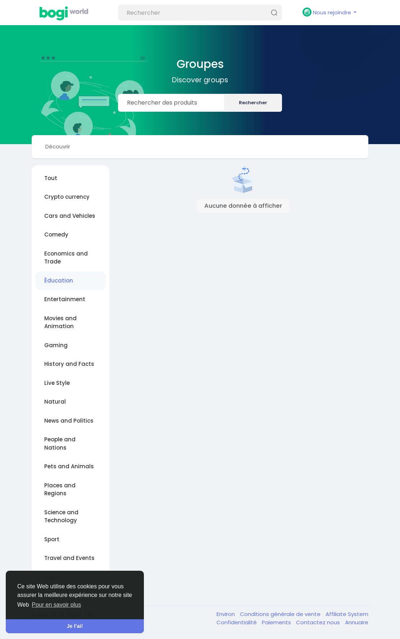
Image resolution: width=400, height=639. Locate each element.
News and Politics (69, 420)
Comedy (56, 234)
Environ (226, 614)
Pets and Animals (69, 466)
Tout (50, 178)
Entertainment (64, 299)
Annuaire (356, 622)
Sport (51, 539)
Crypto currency (67, 197)
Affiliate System (347, 614)
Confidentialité (237, 622)
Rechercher (253, 102)
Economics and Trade (66, 258)
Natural (55, 401)
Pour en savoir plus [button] (56, 605)
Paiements (277, 622)
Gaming (56, 345)
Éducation (58, 280)
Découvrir (57, 146)
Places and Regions (60, 489)
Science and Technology (61, 516)
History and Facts (69, 364)
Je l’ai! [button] (75, 626)
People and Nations (60, 443)
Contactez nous (318, 622)
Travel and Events (69, 558)
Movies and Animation (60, 322)
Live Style (57, 383)
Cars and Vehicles (69, 216)
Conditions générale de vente (281, 614)
